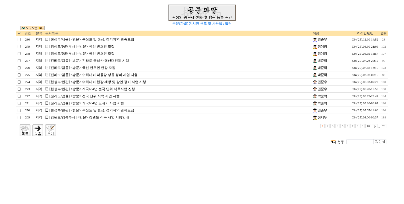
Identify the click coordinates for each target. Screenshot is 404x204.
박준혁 (320, 61)
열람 (383, 33)
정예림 (320, 46)
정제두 (320, 117)
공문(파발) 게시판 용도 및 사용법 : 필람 (202, 24)
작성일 (361, 33)
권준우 (320, 39)
